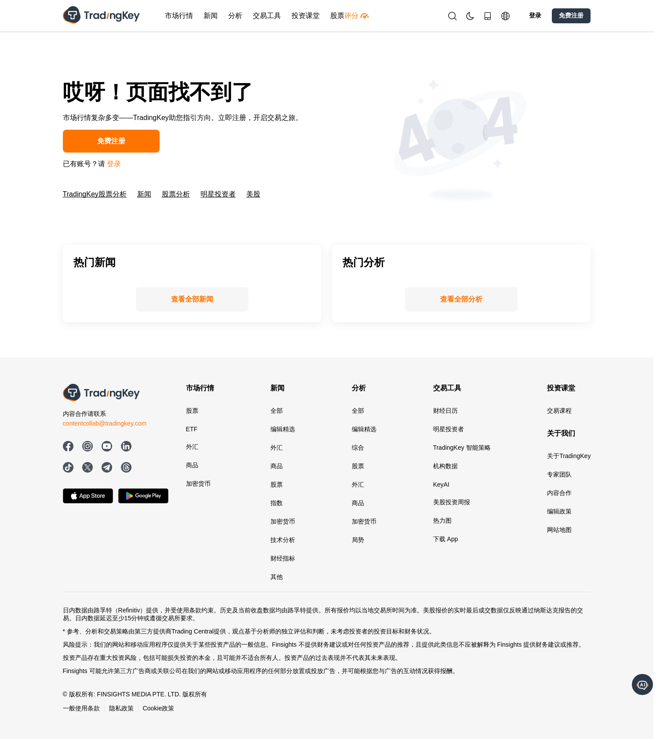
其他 (276, 576)
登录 (535, 15)
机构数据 (445, 466)
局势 (358, 539)
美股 (253, 194)
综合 (358, 447)
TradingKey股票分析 (95, 194)
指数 (276, 502)
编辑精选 (282, 429)
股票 (192, 410)
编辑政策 (559, 511)
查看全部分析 (461, 299)
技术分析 (282, 539)
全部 (276, 410)
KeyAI (441, 484)
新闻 (144, 194)
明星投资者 (218, 194)
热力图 (442, 520)
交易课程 (559, 410)
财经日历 (445, 410)
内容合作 (559, 492)
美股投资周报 (451, 502)
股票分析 (176, 194)
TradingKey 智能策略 (462, 447)
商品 (192, 465)
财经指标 (282, 558)
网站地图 (559, 529)
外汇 (192, 446)
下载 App (445, 538)
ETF (191, 429)
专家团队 (559, 474)
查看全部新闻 (192, 299)
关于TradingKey (569, 455)
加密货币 (198, 483)
